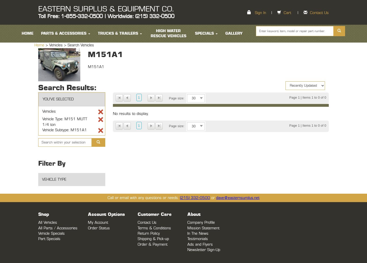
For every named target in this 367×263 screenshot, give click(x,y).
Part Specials (49, 239)
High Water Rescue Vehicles (168, 33)
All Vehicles (47, 223)
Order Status (99, 228)
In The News (197, 233)
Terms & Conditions (154, 228)
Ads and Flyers (200, 244)
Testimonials (197, 239)
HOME (27, 33)
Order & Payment (152, 244)
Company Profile (201, 223)
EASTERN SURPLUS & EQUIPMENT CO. (106, 9)
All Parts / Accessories (57, 228)
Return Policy (149, 233)
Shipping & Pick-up (153, 239)
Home (40, 45)
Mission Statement (203, 228)
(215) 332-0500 (195, 198)
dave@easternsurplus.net (237, 198)
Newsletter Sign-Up (203, 250)
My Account (98, 223)
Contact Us (319, 13)
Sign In (260, 13)
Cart (287, 13)
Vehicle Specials (51, 233)
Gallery (234, 33)
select (201, 98)
